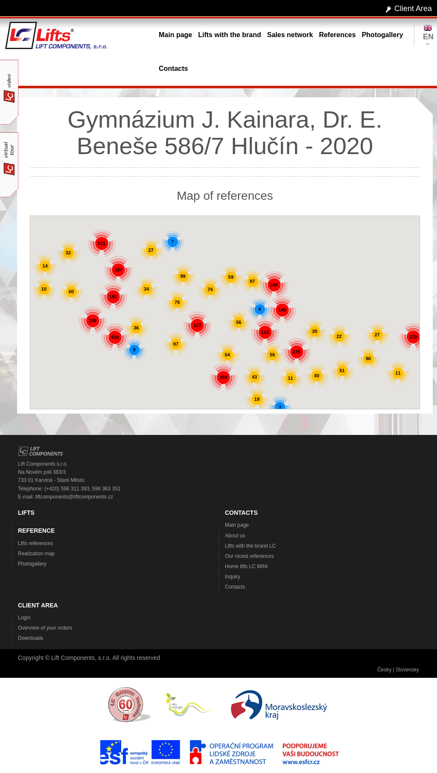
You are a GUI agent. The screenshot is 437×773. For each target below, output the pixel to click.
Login (24, 618)
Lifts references (35, 543)
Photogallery (32, 564)
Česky (384, 670)
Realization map (36, 554)
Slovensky (407, 670)
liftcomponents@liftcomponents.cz (74, 497)
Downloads (30, 638)
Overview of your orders (45, 628)
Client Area (413, 8)
